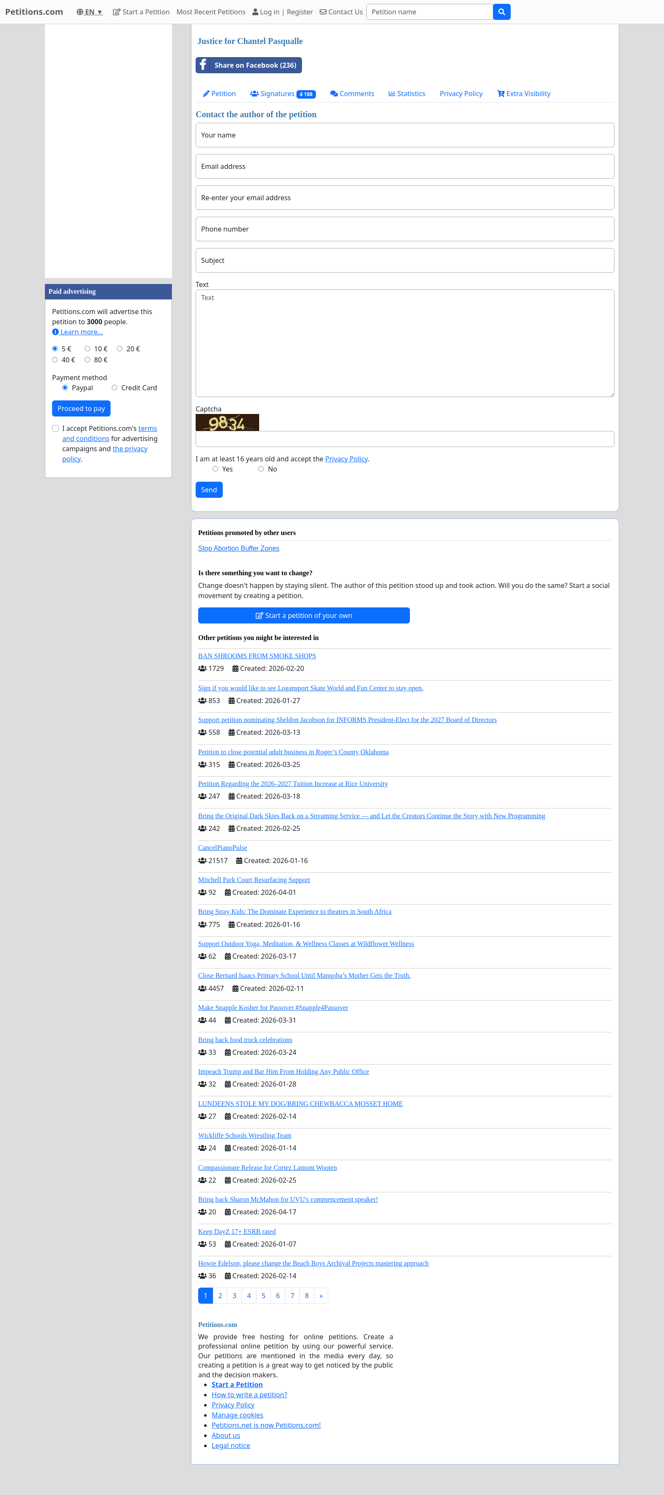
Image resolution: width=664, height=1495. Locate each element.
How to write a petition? (249, 1394)
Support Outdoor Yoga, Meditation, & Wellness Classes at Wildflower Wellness (306, 943)
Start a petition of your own (304, 615)
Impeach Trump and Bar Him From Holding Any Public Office (283, 1071)
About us (226, 1435)
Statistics (407, 93)
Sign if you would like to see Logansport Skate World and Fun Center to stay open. (310, 688)
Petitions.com (34, 11)
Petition (219, 93)
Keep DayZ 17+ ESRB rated (237, 1231)
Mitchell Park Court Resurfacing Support (254, 879)
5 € (66, 348)
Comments (352, 93)
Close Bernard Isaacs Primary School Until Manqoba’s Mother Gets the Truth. (304, 975)
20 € (133, 348)
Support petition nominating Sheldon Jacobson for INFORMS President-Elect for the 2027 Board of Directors (347, 719)
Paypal (82, 387)
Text (202, 284)
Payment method (79, 377)
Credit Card (139, 387)
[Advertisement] (108, 151)
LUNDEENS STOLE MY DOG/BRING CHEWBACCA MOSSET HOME (300, 1103)
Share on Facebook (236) (246, 65)
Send (209, 489)
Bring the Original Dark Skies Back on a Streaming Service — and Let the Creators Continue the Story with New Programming (371, 815)
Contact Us (341, 12)
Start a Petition (141, 12)
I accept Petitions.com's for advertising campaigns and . (110, 443)
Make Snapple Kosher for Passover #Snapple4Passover (273, 1007)
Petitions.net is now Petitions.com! (266, 1425)
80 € (101, 359)
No (272, 469)
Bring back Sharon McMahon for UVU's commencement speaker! (288, 1199)
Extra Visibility (524, 93)
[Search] (429, 12)
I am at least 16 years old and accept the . (283, 458)
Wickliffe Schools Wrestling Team (244, 1135)
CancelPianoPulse (222, 847)
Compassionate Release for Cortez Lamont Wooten (267, 1167)
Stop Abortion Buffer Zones (238, 548)
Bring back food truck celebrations (245, 1039)
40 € (68, 359)
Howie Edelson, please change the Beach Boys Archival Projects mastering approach (313, 1263)
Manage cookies (237, 1415)
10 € (101, 348)
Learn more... (77, 332)
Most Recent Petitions (211, 12)
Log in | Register (282, 12)
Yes (227, 469)
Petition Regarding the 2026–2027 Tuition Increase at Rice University (293, 783)
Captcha (208, 409)
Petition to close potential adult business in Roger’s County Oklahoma (293, 752)
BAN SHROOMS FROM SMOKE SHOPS (257, 655)
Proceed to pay (81, 408)
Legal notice (231, 1445)
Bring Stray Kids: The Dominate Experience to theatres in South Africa (294, 911)
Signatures (283, 94)
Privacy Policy (461, 93)
